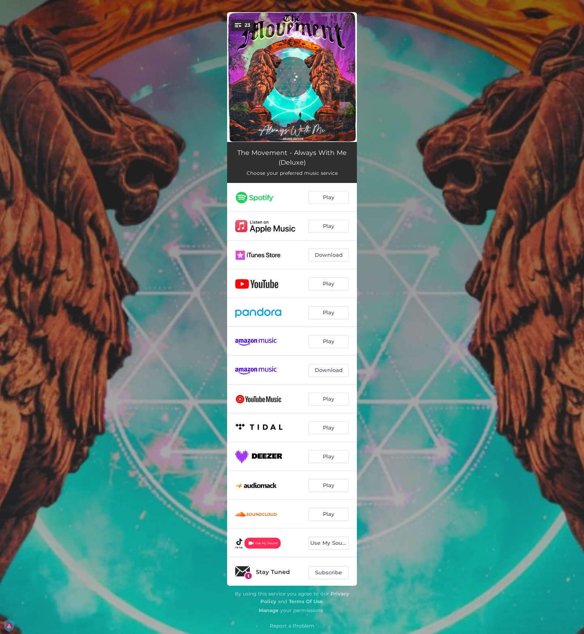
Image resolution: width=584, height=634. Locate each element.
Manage (269, 610)
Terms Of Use (306, 601)
